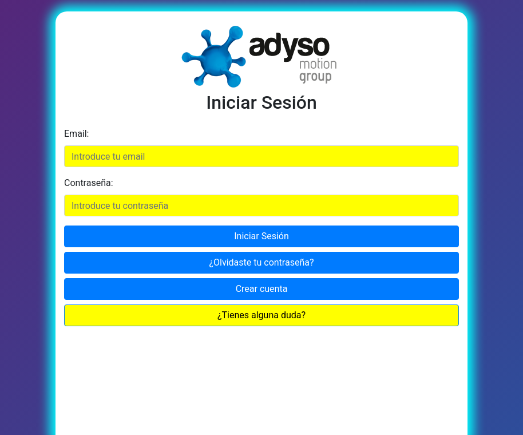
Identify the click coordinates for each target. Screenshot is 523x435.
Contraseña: (88, 182)
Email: (76, 133)
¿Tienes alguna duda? (261, 315)
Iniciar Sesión (261, 236)
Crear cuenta (262, 288)
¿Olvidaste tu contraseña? (261, 262)
